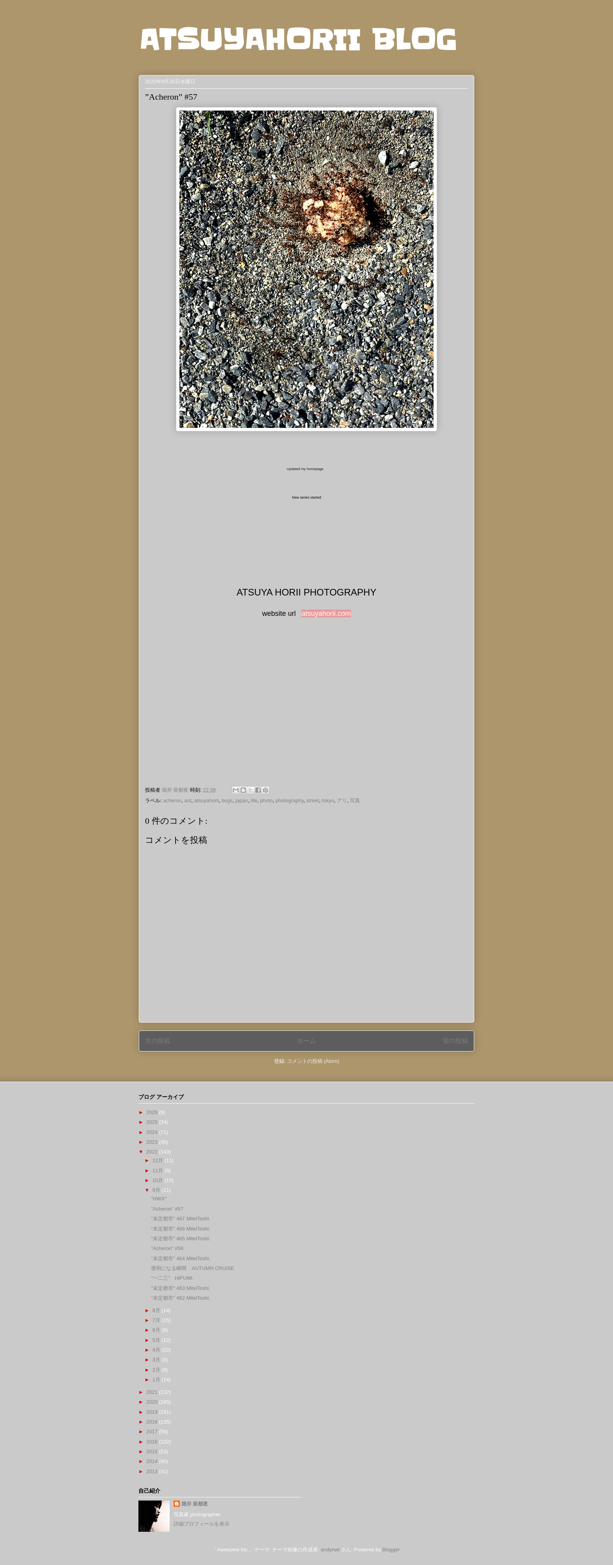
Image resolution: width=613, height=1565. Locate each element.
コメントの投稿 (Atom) (313, 1061)
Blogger (391, 1549)
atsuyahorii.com (326, 613)
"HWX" (159, 1199)
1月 (157, 1380)
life (254, 800)
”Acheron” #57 (167, 1209)
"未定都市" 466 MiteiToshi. (180, 1229)
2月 (157, 1370)
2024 (152, 1132)
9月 (157, 1190)
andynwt (330, 1549)
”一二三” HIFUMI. (172, 1278)
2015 (152, 1451)
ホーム (306, 1040)
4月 (157, 1350)
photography (289, 800)
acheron (172, 800)
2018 (152, 1422)
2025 (152, 1122)
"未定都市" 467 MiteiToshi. (180, 1219)
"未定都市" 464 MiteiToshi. (180, 1258)
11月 (158, 1170)
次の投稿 (157, 1040)
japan (241, 800)
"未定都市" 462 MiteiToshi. (180, 1298)
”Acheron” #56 (167, 1248)
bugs (227, 800)
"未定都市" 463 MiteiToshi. (180, 1288)
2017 (152, 1431)
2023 (152, 1142)
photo (266, 800)
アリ (342, 800)
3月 (157, 1360)
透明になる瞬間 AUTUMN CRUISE (192, 1268)
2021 (152, 1392)
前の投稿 (455, 1040)
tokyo (328, 800)
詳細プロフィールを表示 (201, 1524)
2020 (152, 1402)
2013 (152, 1471)
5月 (157, 1340)
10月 (158, 1180)
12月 (158, 1160)
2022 (152, 1152)
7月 (157, 1320)
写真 (355, 800)
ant (187, 800)
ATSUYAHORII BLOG (298, 40)
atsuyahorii (206, 800)
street (312, 800)
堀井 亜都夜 (194, 1504)
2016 (152, 1442)
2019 (152, 1412)
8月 (157, 1310)
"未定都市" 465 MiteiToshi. (180, 1238)
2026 (152, 1112)
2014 (152, 1461)
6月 (157, 1330)
